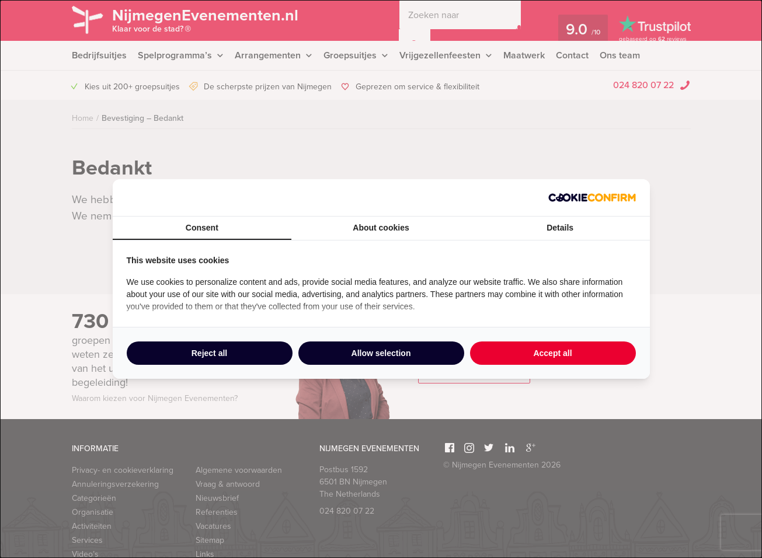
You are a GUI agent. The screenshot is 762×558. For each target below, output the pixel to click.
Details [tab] (560, 227)
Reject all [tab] (209, 353)
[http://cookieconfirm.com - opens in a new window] (592, 197)
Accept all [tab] (552, 353)
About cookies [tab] (381, 227)
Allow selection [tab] (381, 353)
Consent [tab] (202, 227)
